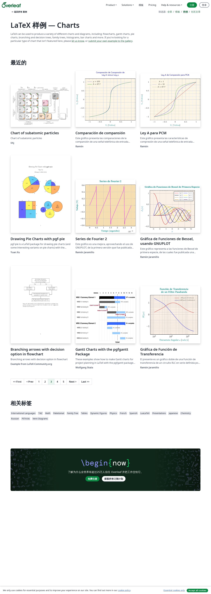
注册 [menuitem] (192, 5)
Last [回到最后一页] (85, 381)
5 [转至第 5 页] (63, 381)
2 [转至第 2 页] (45, 381)
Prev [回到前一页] (29, 381)
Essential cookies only (174, 590)
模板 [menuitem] (141, 5)
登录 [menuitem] (204, 5)
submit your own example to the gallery (110, 41)
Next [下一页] (72, 381)
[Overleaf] (11, 5)
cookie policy (124, 590)
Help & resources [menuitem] (170, 5)
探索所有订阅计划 (113, 478)
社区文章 (195, 11)
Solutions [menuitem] (127, 5)
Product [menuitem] (110, 5)
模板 (177, 11)
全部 (169, 11)
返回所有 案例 (19, 11)
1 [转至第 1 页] (39, 381)
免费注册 (92, 478)
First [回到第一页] (17, 381)
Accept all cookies (197, 590)
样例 (185, 11)
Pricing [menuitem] (152, 5)
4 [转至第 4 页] (57, 381)
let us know (78, 41)
